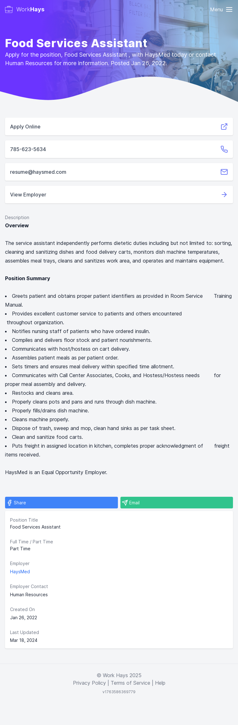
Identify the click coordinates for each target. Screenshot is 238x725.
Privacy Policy (89, 683)
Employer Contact (29, 586)
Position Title (24, 520)
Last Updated (24, 632)
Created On (22, 609)
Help (160, 683)
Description (17, 217)
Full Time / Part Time (31, 541)
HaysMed (20, 571)
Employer (20, 563)
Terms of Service (130, 683)
